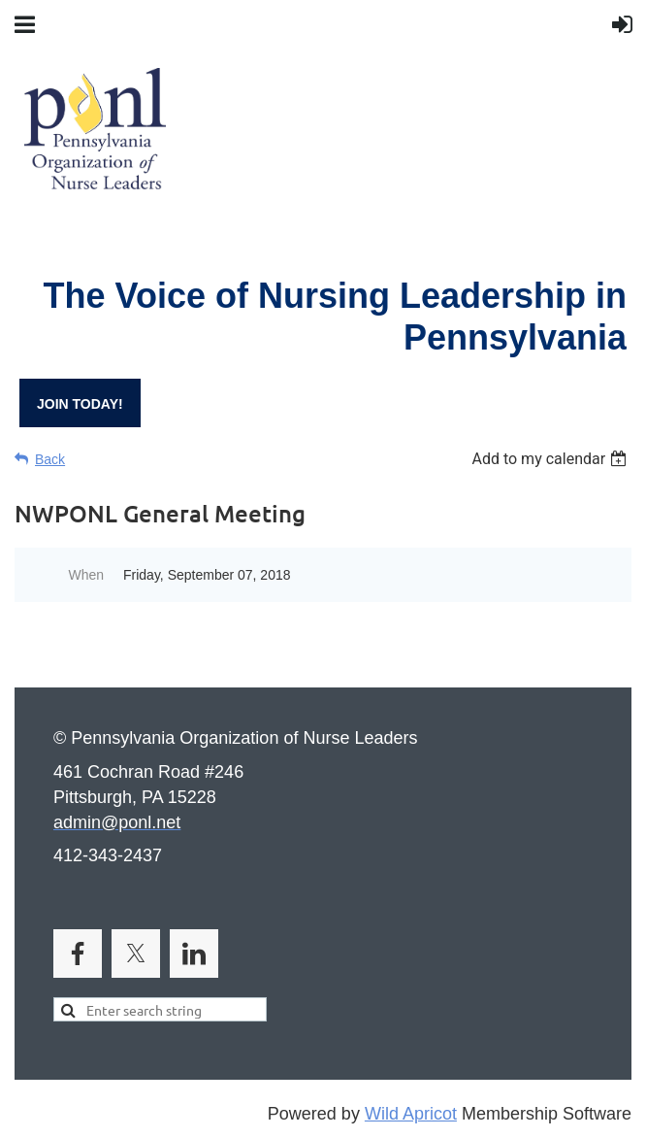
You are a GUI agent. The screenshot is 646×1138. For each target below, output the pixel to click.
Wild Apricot (411, 1113)
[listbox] (551, 459)
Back (50, 459)
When (86, 575)
